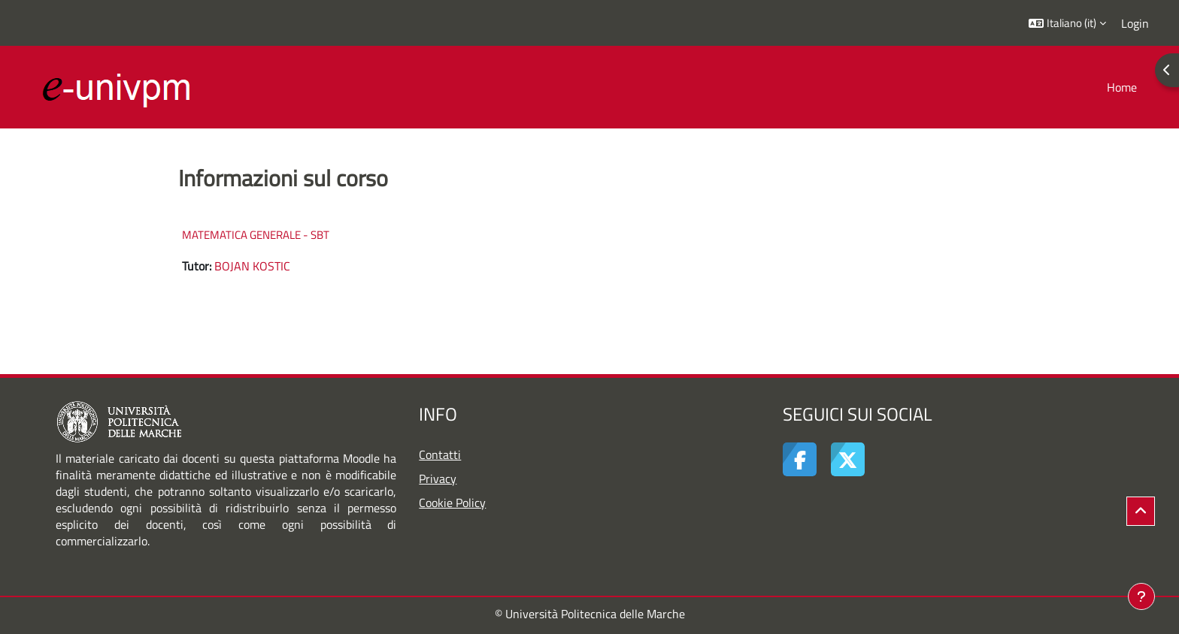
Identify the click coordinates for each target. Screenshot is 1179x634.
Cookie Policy (452, 503)
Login (1135, 23)
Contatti (440, 454)
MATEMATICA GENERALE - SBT (255, 234)
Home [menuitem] (1122, 87)
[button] (1067, 23)
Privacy (437, 478)
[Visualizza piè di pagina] (1141, 596)
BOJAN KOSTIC (252, 266)
